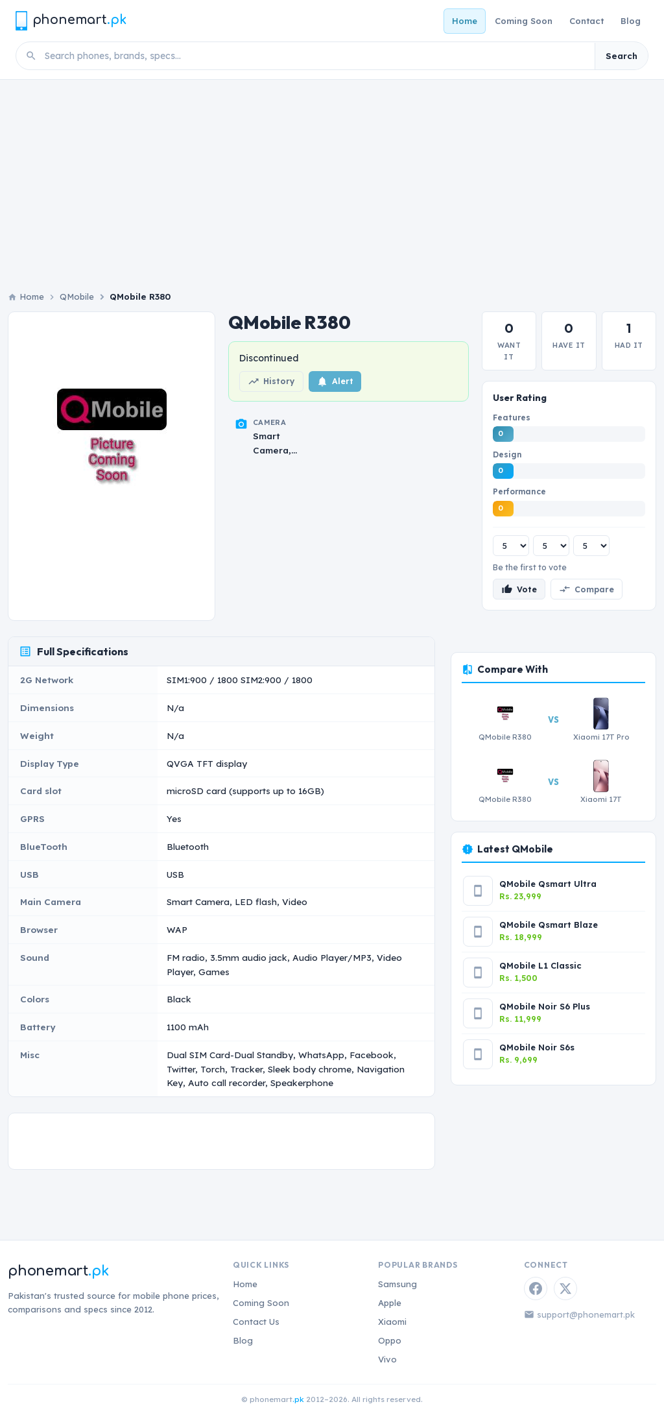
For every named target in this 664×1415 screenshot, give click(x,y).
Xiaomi (392, 1321)
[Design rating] (551, 545)
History (271, 381)
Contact (586, 21)
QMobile (77, 296)
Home (464, 21)
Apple (389, 1303)
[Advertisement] (332, 177)
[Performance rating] (591, 545)
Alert (334, 381)
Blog (631, 21)
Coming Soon (523, 21)
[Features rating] (511, 545)
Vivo (387, 1359)
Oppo (389, 1340)
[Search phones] (316, 55)
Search (621, 56)
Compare (586, 589)
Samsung (397, 1284)
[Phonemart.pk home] (71, 20)
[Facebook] (535, 1288)
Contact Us (256, 1321)
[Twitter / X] (565, 1288)
